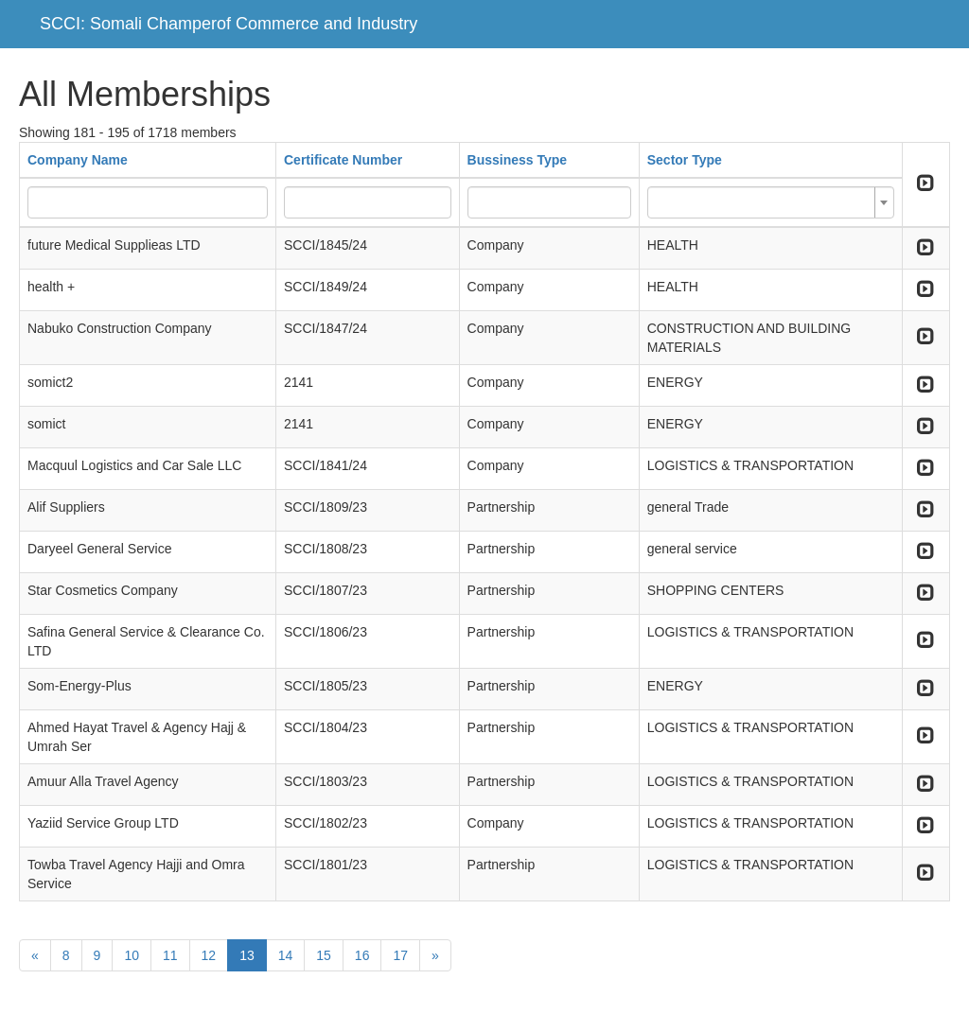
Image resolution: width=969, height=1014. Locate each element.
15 (323, 955)
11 (170, 955)
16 (362, 955)
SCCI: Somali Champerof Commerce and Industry (228, 23)
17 (400, 955)
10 (131, 955)
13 (247, 955)
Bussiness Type (517, 159)
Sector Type (684, 159)
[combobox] (770, 202)
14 (285, 955)
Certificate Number (343, 159)
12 (209, 955)
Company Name (77, 159)
